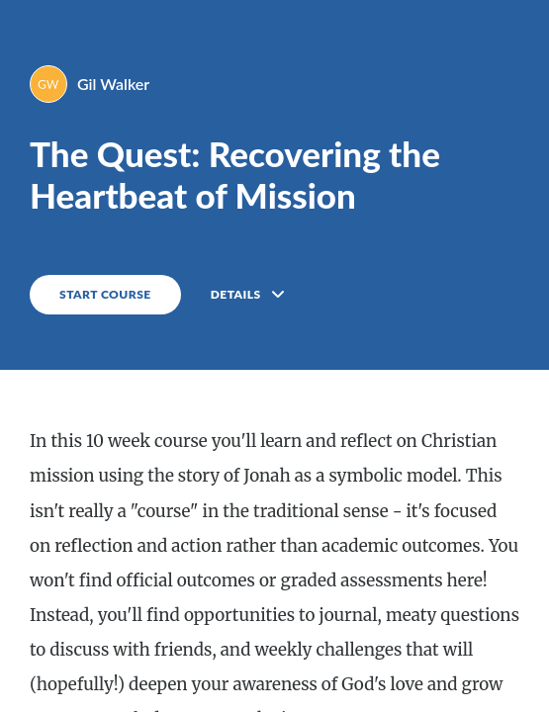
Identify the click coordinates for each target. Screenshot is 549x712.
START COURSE (105, 294)
